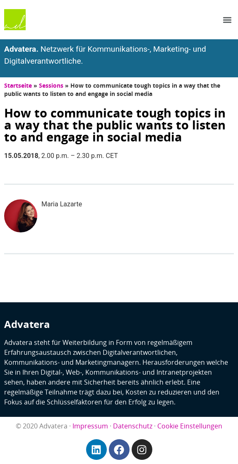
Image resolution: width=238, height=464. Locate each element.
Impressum (90, 426)
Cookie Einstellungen (189, 426)
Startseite (18, 85)
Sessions (51, 85)
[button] (227, 19)
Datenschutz (132, 426)
